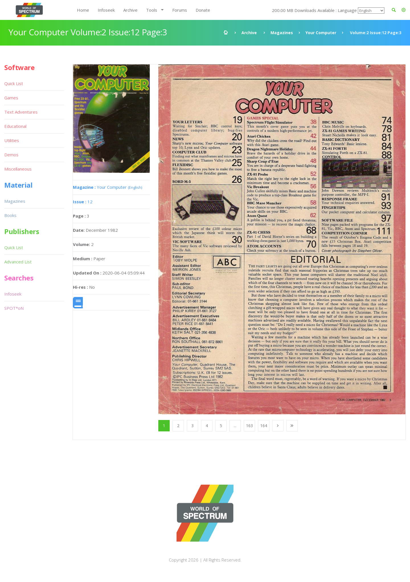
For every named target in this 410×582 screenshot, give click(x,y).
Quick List (13, 83)
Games (11, 98)
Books (10, 215)
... (235, 425)
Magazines (281, 32)
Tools (151, 10)
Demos (11, 154)
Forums (179, 10)
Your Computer (321, 32)
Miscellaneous (18, 169)
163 (249, 425)
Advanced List (18, 262)
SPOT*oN (14, 308)
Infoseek (106, 10)
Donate (203, 10)
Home (83, 10)
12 (83, 201)
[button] (403, 10)
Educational (15, 126)
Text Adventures (21, 112)
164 (263, 425)
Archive (130, 10)
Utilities (11, 140)
